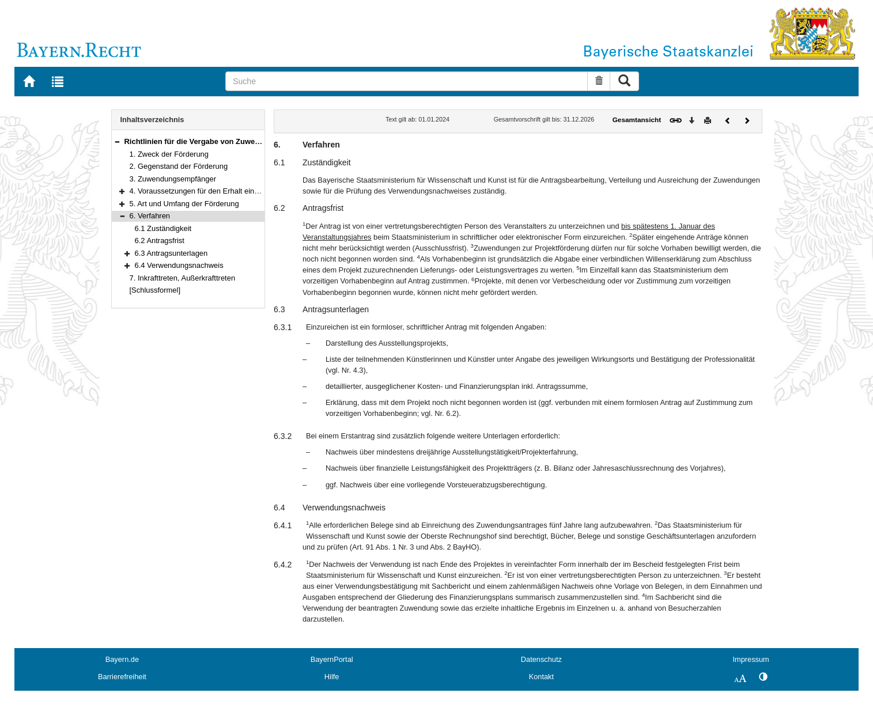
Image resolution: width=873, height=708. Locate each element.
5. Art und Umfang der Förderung (184, 203)
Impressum (750, 659)
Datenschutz (541, 659)
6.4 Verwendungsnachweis (179, 265)
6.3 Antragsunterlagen (171, 253)
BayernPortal (332, 659)
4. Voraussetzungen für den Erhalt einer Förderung (214, 191)
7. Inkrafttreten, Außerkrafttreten (183, 278)
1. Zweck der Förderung (169, 154)
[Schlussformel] (155, 290)
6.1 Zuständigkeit (163, 228)
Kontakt (541, 676)
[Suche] (406, 81)
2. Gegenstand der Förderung (179, 166)
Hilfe (331, 676)
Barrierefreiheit (122, 676)
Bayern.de (122, 659)
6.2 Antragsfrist (159, 240)
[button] (117, 141)
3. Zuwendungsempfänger (173, 179)
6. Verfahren (150, 215)
